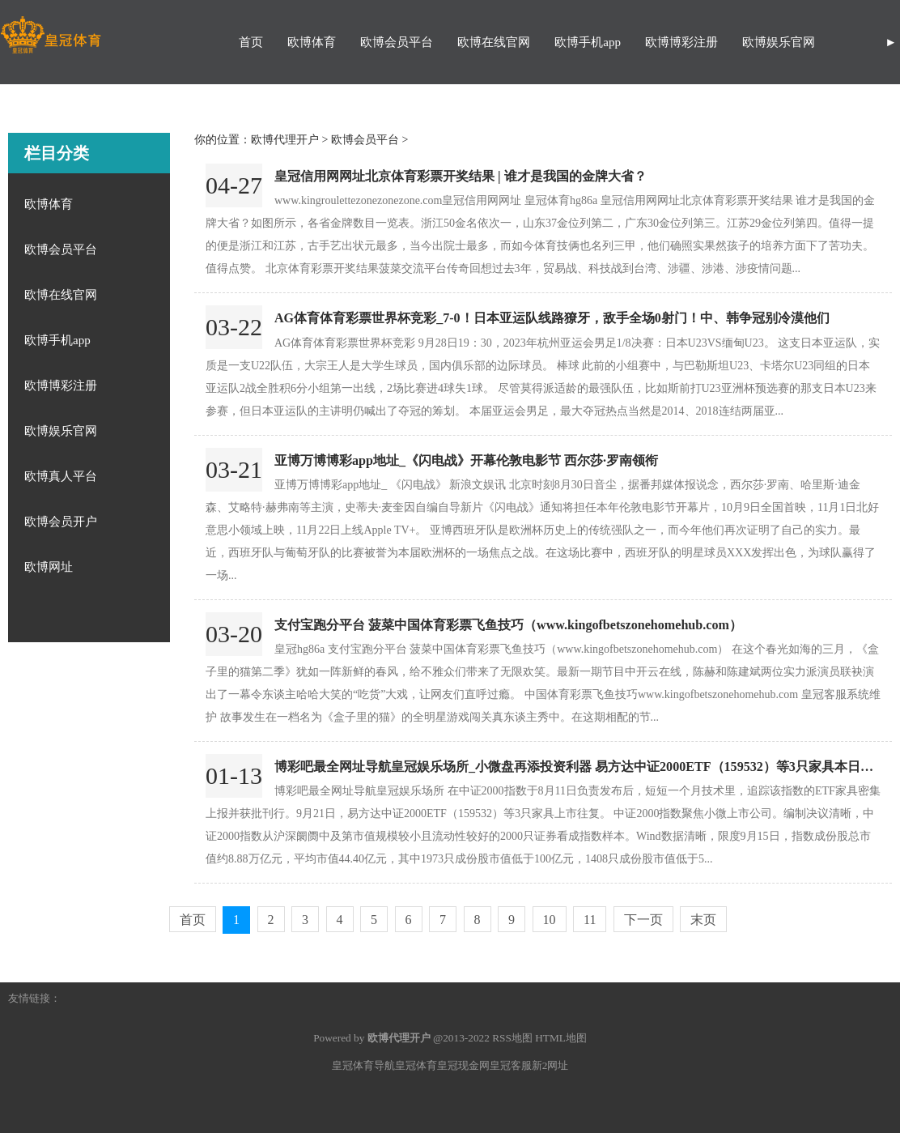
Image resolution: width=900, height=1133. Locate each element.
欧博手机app (587, 42)
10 (549, 919)
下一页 (643, 919)
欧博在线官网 (493, 42)
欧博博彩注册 (681, 42)
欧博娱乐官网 (778, 42)
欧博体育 (311, 42)
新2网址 (550, 1065)
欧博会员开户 (60, 521)
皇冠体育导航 (363, 1065)
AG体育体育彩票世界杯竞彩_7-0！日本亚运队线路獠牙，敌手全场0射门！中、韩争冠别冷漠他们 (552, 318)
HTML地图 (561, 1038)
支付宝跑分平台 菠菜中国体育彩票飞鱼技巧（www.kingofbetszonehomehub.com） (508, 625)
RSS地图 (512, 1038)
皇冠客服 (511, 1065)
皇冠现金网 (463, 1065)
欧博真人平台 (60, 476)
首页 (251, 42)
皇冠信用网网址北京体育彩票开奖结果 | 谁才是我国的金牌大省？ (460, 176)
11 (590, 919)
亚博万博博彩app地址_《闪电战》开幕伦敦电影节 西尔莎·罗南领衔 (466, 460)
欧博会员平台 (396, 42)
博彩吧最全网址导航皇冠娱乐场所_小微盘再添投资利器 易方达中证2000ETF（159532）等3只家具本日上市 (580, 766)
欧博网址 (48, 566)
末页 (703, 919)
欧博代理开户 (285, 140)
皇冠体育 (416, 1065)
